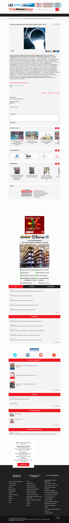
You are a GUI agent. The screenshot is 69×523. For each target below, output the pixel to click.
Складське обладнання (50, 505)
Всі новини (56, 342)
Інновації (11, 492)
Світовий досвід (12, 490)
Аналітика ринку (12, 483)
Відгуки (28, 501)
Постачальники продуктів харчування (50, 481)
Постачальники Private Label (51, 485)
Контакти (29, 503)
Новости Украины (19, 18)
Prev (56, 128)
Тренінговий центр (31, 487)
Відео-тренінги (12, 489)
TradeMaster (11, 18)
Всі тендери (56, 406)
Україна (32, 286)
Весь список (50, 93)
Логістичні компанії (49, 497)
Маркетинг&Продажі (13, 494)
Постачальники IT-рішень (50, 503)
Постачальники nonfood (50, 483)
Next (58, 128)
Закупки (10, 496)
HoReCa (46, 507)
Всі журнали (56, 390)
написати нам (23, 464)
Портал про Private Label (32, 494)
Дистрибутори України (50, 490)
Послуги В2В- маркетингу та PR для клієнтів (34, 497)
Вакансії (28, 505)
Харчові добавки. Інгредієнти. (51, 501)
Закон (10, 500)
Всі (16, 286)
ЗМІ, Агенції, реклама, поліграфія (52, 509)
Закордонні (50, 286)
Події (10, 502)
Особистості (13, 163)
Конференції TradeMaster (32, 489)
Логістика (11, 498)
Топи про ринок (12, 485)
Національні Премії (31, 490)
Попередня (43, 93)
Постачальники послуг (50, 496)
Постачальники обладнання (51, 494)
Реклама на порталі (31, 485)
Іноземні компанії (49, 513)
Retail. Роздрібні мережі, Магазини (50, 488)
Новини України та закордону (15, 481)
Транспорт (47, 511)
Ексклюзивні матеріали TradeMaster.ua (19, 82)
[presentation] (21, 125)
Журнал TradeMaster (31, 492)
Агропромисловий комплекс (51, 492)
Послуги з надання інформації (34, 499)
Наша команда (30, 483)
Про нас (28, 481)
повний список (56, 425)
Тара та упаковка (49, 499)
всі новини (56, 312)
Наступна (57, 93)
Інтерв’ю (11, 487)
